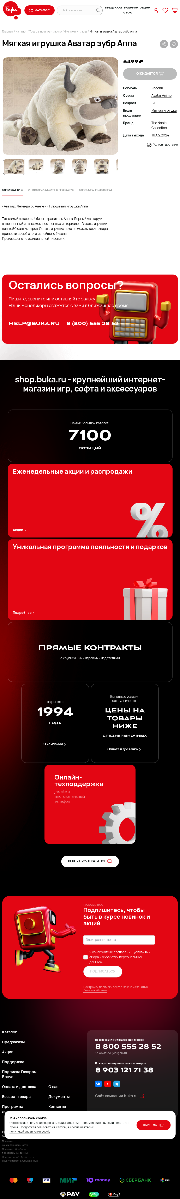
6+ (153, 103)
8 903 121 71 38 (124, 1070)
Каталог (21, 31)
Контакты (57, 1107)
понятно (153, 1124)
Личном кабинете (95, 990)
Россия (157, 88)
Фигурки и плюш (75, 31)
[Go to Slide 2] (36, 166)
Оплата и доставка (124, 749)
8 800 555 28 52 (128, 1046)
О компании (55, 744)
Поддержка (13, 1062)
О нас (127, 13)
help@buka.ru (34, 324)
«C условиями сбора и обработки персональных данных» (119, 957)
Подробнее (24, 613)
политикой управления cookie (30, 1131)
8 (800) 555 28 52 (92, 324)
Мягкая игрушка (164, 110)
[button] (60, 106)
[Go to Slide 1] (14, 166)
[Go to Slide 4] (80, 166)
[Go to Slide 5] (101, 166)
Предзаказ (113, 8)
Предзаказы (13, 1042)
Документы (59, 1097)
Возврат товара (16, 1097)
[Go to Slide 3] (58, 166)
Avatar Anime (161, 96)
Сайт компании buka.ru (119, 1095)
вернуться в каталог (90, 861)
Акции (145, 8)
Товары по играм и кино (45, 31)
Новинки (131, 8)
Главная (7, 31)
